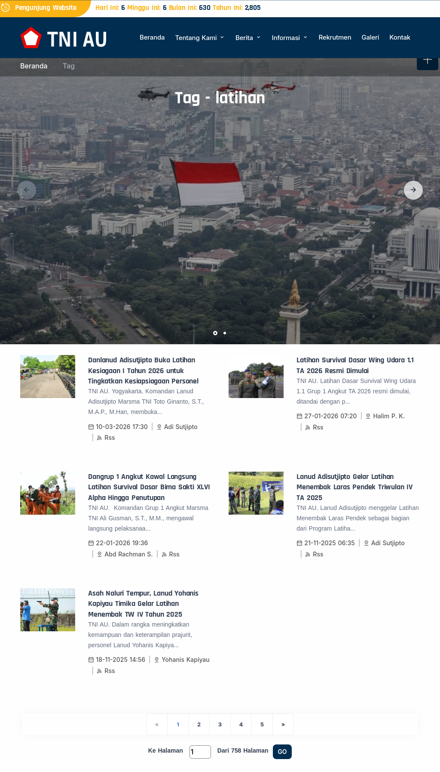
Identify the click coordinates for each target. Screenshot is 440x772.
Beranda (152, 37)
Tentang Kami (200, 38)
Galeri (370, 37)
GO (282, 751)
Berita (248, 38)
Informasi (290, 38)
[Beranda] (63, 36)
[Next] (283, 724)
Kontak (399, 37)
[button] (413, 190)
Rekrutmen (334, 37)
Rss (106, 437)
